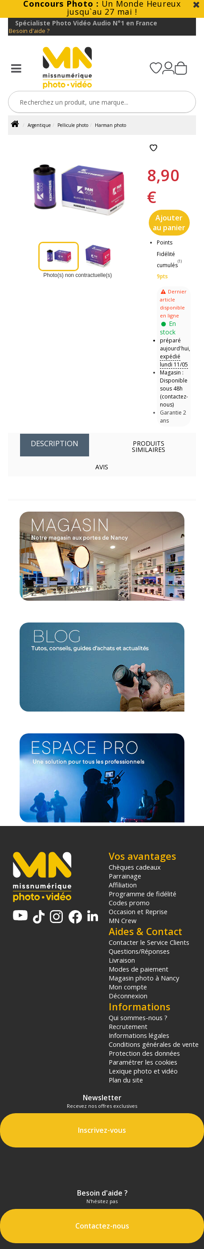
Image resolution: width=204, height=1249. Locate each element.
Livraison (122, 960)
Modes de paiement (138, 968)
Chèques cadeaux (135, 867)
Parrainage (125, 875)
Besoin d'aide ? (29, 31)
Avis (101, 467)
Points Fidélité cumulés (167, 254)
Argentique (39, 125)
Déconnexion (128, 995)
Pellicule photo (72, 125)
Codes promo (129, 902)
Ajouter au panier (169, 222)
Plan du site (126, 1079)
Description (54, 443)
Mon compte (128, 986)
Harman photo (110, 125)
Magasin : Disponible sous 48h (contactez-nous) (174, 388)
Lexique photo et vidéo (143, 1070)
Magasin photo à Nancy (144, 977)
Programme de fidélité (142, 893)
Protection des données (144, 1053)
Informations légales (139, 1035)
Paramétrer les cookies (143, 1062)
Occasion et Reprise (138, 911)
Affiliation (123, 884)
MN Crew (122, 920)
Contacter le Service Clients (149, 942)
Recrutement (128, 1026)
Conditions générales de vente (154, 1044)
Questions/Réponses (139, 951)
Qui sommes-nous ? (138, 1017)
